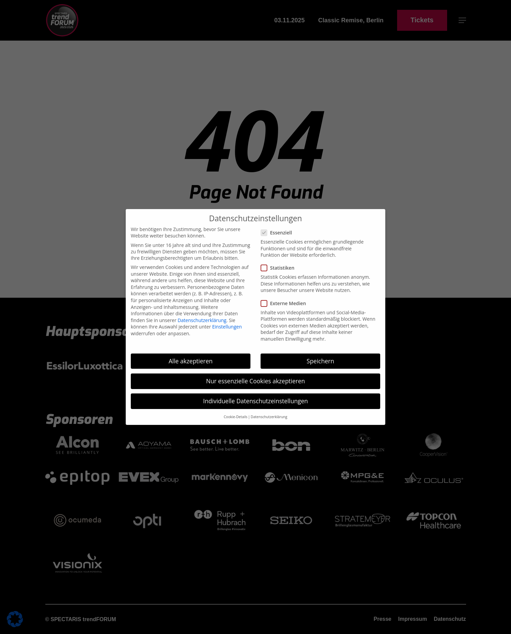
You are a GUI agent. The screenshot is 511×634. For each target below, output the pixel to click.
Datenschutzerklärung (202, 246)
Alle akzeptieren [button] (191, 287)
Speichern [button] (320, 287)
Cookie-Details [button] (235, 343)
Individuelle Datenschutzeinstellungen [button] (255, 327)
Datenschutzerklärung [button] (269, 343)
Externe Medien (286, 229)
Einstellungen (227, 253)
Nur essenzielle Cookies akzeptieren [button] (255, 307)
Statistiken (280, 194)
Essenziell (279, 159)
